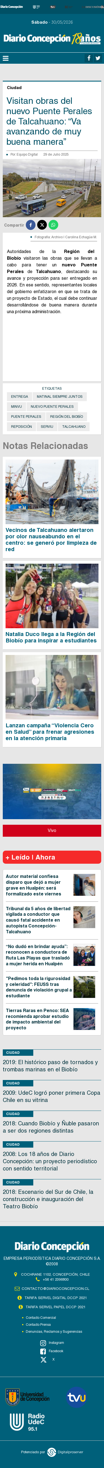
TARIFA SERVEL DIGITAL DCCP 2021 (55, 1298)
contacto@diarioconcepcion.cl (55, 1289)
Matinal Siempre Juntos (60, 397)
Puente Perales (26, 417)
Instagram (52, 1343)
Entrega (19, 397)
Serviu (47, 427)
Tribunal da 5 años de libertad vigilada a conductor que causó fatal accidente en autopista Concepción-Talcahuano (38, 920)
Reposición (21, 427)
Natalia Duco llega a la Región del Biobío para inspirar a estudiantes (51, 637)
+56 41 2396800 (56, 1279)
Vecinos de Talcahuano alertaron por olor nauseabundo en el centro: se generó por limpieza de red (51, 540)
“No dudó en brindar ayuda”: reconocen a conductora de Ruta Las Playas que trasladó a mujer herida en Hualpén (38, 955)
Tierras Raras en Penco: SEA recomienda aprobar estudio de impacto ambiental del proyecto (37, 1019)
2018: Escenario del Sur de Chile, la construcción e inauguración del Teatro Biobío (48, 1199)
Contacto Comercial (41, 1318)
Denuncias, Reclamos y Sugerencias (54, 1332)
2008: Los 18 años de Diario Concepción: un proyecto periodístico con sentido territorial (50, 1161)
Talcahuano (73, 427)
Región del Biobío (66, 417)
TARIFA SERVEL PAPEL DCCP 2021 (55, 1307)
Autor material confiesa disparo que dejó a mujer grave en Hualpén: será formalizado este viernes (33, 885)
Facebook (51, 1351)
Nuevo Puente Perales (52, 407)
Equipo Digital (27, 154)
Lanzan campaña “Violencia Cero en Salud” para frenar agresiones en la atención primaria (50, 732)
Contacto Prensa (38, 1325)
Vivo (52, 830)
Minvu (16, 407)
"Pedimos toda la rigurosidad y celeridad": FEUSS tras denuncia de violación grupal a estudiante (39, 987)
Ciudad (13, 1052)
